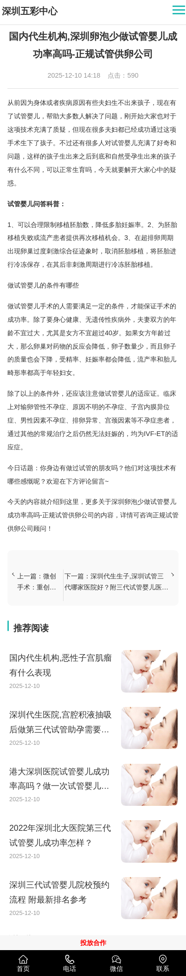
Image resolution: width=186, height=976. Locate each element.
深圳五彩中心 (30, 11)
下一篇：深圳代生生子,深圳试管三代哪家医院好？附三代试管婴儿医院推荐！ (116, 582)
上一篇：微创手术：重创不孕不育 (36, 582)
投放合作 (93, 942)
